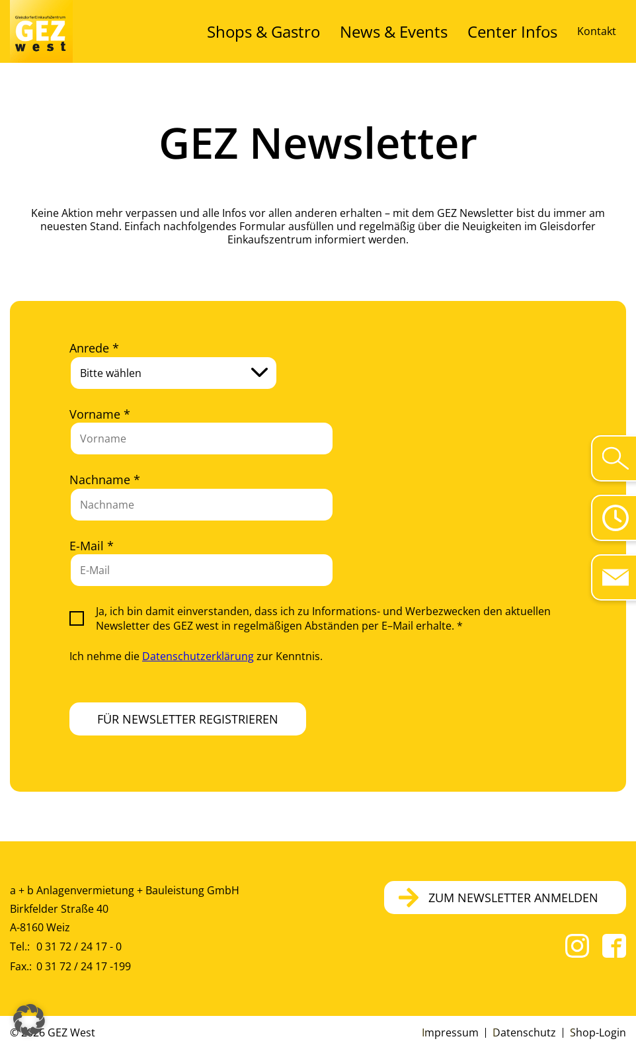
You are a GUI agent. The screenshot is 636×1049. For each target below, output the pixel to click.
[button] (29, 1020)
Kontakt (596, 31)
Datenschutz (524, 1032)
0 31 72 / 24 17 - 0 (79, 946)
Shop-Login (598, 1032)
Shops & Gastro (344, 31)
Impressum (450, 1032)
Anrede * (94, 348)
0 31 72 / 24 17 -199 (83, 966)
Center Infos (527, 31)
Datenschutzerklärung (198, 656)
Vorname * (99, 414)
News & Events (440, 31)
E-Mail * (91, 546)
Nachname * (104, 479)
